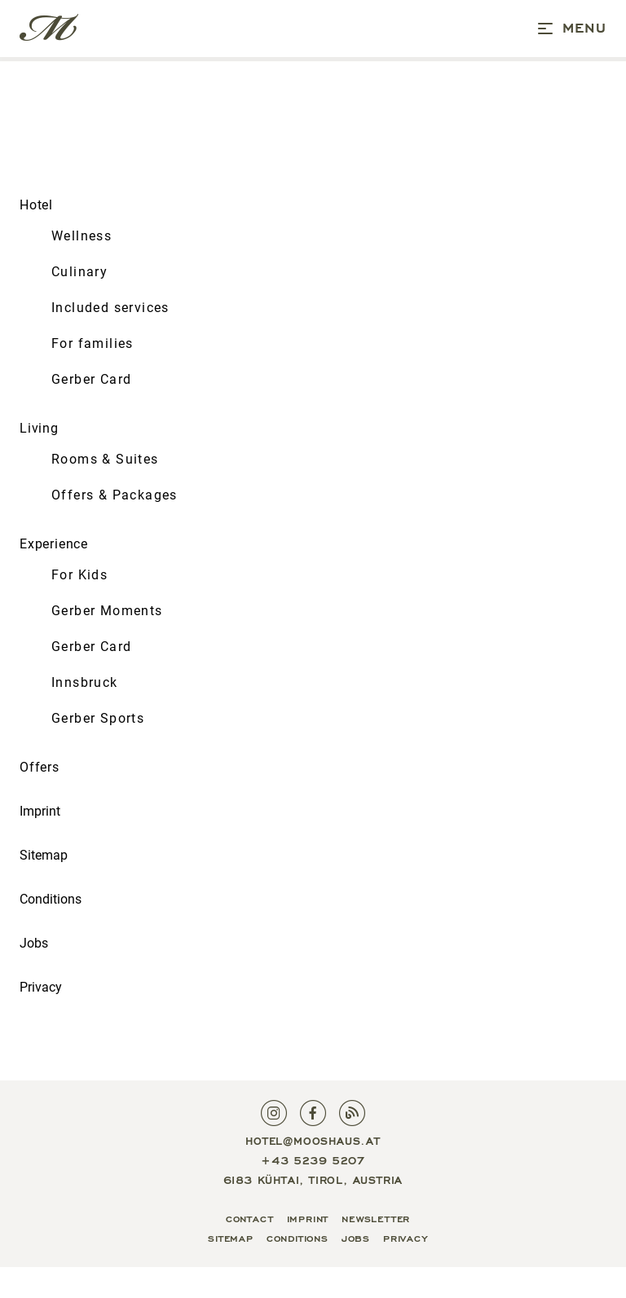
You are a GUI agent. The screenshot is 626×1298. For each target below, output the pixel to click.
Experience (54, 544)
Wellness (81, 236)
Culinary (79, 271)
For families (92, 343)
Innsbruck (84, 682)
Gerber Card (91, 379)
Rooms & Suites (105, 459)
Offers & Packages (114, 495)
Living (39, 428)
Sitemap (44, 855)
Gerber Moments (107, 610)
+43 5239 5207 (312, 1159)
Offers (40, 767)
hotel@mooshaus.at (313, 1139)
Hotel (36, 205)
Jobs (34, 943)
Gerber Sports (97, 718)
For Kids (79, 575)
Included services (110, 307)
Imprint (40, 811)
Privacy (41, 987)
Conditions (51, 899)
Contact (250, 1217)
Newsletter (376, 1217)
